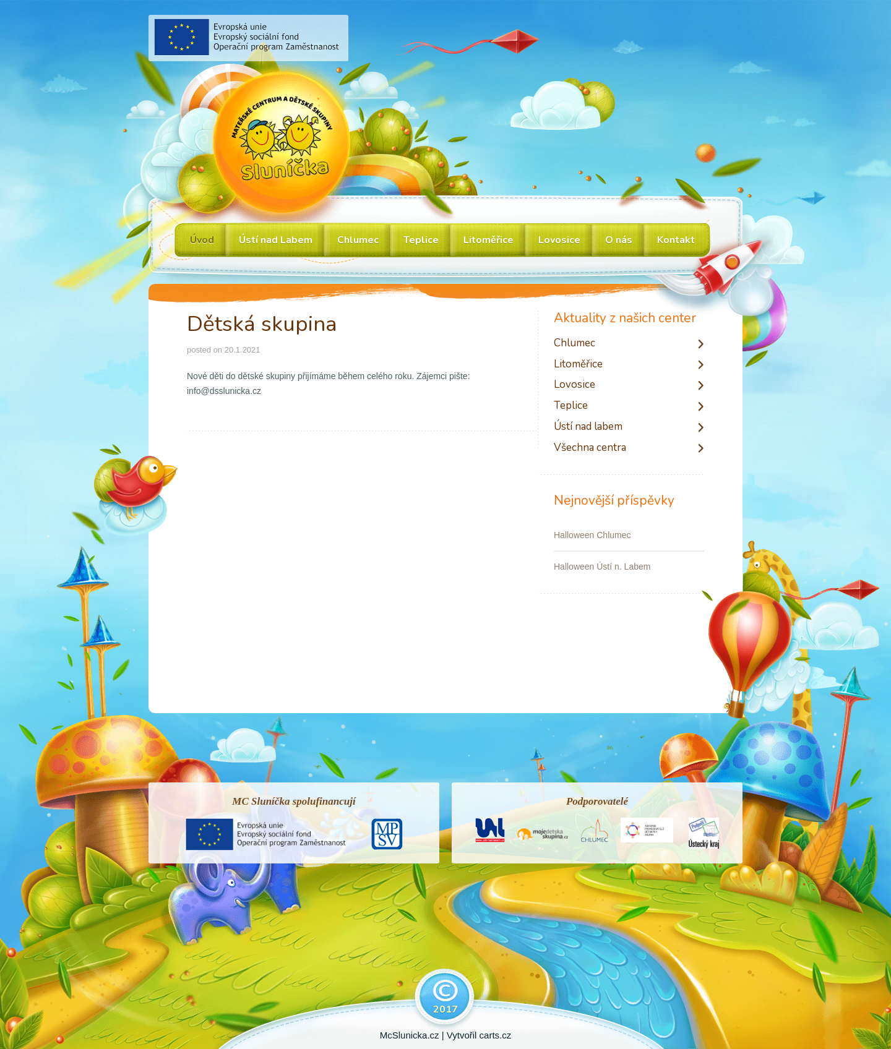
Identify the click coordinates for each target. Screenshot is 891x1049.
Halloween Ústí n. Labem (602, 567)
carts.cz (496, 1035)
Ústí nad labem (588, 427)
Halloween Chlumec (592, 535)
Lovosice (574, 385)
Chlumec (574, 343)
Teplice (571, 406)
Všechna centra (590, 448)
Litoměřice (578, 364)
